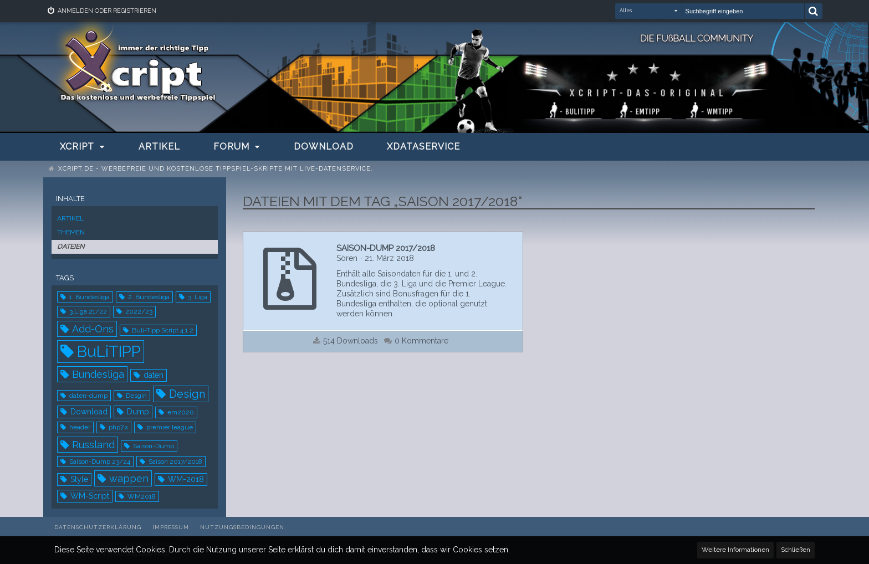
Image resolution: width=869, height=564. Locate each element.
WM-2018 (186, 479)
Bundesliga (98, 374)
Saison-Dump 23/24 (99, 461)
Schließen (795, 549)
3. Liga (197, 297)
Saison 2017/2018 (175, 461)
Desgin (136, 395)
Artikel (70, 218)
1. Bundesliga (89, 297)
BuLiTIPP (109, 351)
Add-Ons (93, 329)
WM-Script (89, 495)
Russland (93, 444)
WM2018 (141, 496)
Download (89, 411)
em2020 (180, 412)
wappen (129, 478)
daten (153, 375)
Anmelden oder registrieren (107, 10)
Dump (138, 411)
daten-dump (88, 395)
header (79, 427)
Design (187, 394)
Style (79, 479)
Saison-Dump (153, 446)
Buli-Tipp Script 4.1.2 (162, 330)
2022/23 (138, 311)
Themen (71, 232)
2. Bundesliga (149, 297)
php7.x (118, 427)
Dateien (70, 246)
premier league (169, 427)
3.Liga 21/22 (88, 311)
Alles (626, 10)
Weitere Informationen (735, 549)
